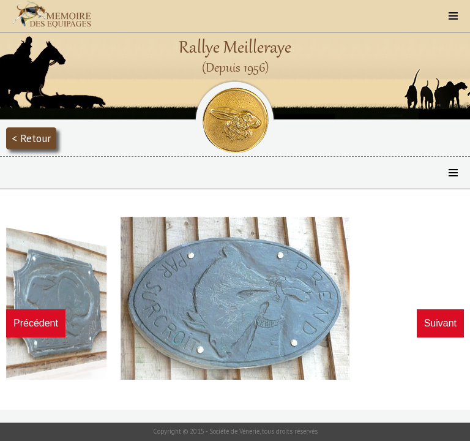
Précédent (35, 323)
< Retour (31, 138)
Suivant (440, 323)
